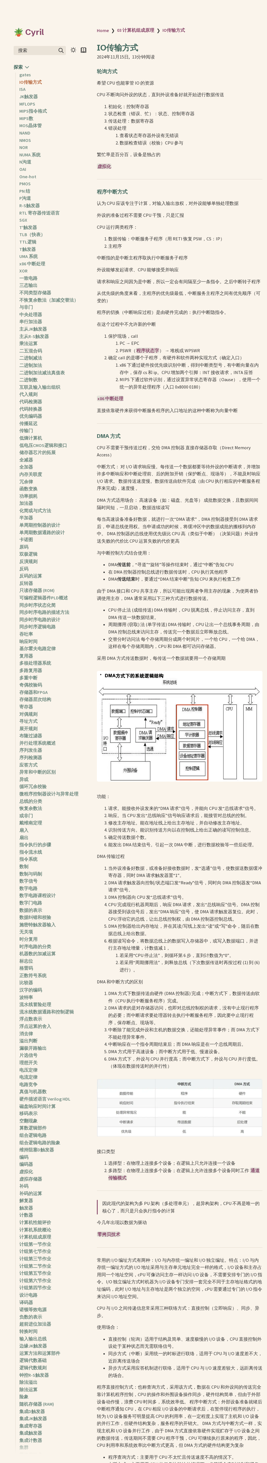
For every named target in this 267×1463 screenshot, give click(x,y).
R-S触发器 (29, 205)
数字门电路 (30, 903)
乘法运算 (28, 343)
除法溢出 (28, 1382)
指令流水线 (30, 852)
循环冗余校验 (33, 786)
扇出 (23, 837)
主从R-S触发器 (34, 336)
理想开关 (28, 1062)
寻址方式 (28, 721)
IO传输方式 (30, 82)
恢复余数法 (30, 808)
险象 (23, 1396)
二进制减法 (30, 358)
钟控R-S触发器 (34, 1375)
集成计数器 (30, 1440)
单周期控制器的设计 (39, 525)
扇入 (23, 830)
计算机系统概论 (35, 1230)
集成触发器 (30, 1433)
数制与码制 (30, 874)
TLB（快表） (32, 234)
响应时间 (28, 641)
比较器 (26, 982)
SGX (23, 220)
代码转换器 (30, 409)
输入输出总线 (33, 1339)
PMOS (25, 183)
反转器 (26, 583)
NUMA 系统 (30, 155)
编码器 (26, 1164)
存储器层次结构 (35, 699)
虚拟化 (26, 1171)
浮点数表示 (30, 1019)
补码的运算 (30, 1193)
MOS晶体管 (30, 125)
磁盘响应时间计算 (37, 1106)
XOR (23, 271)
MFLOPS (27, 104)
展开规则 (28, 728)
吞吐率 (26, 634)
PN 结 (24, 191)
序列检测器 (30, 757)
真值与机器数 (33, 1091)
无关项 (26, 932)
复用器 (26, 656)
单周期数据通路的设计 (42, 532)
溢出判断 (28, 1041)
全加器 (26, 467)
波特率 (26, 997)
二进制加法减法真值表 (42, 372)
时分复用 (28, 939)
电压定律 (28, 1070)
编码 (23, 1157)
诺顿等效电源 (33, 1309)
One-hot (27, 176)
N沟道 (25, 162)
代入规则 (28, 394)
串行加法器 (30, 321)
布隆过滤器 (30, 735)
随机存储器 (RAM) (36, 1404)
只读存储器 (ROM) (37, 590)
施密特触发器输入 (37, 924)
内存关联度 (30, 474)
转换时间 (28, 1331)
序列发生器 (30, 750)
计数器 (26, 1215)
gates (25, 74)
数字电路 (28, 888)
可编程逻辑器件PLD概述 (43, 598)
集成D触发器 (32, 1411)
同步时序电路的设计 (39, 619)
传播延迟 (28, 423)
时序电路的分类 (35, 946)
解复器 (26, 1200)
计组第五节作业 (35, 1273)
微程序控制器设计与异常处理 (48, 794)
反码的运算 (30, 576)
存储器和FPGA (33, 692)
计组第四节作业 (35, 1287)
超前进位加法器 (35, 1324)
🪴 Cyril (29, 32)
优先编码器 (30, 416)
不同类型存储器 (35, 292)
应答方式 (28, 765)
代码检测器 (30, 401)
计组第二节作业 (35, 1266)
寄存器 (26, 707)
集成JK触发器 (33, 1418)
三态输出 (28, 285)
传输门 (26, 430)
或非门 (26, 815)
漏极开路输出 (33, 1048)
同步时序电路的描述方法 (44, 612)
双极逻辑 (28, 554)
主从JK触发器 (33, 329)
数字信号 (28, 881)
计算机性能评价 (35, 1222)
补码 (23, 1186)
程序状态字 (147, 350)
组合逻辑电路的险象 (39, 1142)
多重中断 (28, 678)
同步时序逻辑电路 (37, 626)
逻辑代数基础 (33, 1360)
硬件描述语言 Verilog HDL (44, 1099)
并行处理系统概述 (37, 743)
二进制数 (28, 380)
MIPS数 (26, 118)
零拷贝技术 (108, 1234)
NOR (23, 147)
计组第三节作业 (35, 1259)
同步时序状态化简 (37, 605)
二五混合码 (30, 351)
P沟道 (25, 198)
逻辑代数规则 (33, 1367)
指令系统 (28, 859)
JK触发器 (28, 96)
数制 (23, 866)
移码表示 (28, 1113)
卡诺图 (26, 539)
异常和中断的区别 (37, 772)
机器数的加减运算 (37, 953)
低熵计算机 (30, 438)
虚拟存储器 (30, 1179)
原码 (23, 547)
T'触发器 (28, 227)
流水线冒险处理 (35, 1004)
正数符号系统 (33, 975)
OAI (22, 169)
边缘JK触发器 (33, 1346)
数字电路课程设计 (37, 895)
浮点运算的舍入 (35, 1026)
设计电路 (28, 1295)
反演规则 (28, 561)
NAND (24, 133)
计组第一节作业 (35, 1244)
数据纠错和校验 (35, 917)
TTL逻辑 (27, 242)
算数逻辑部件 (33, 1128)
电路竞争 (28, 1084)
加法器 (26, 503)
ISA (22, 89)
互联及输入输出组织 (39, 387)
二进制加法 (30, 365)
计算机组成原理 (35, 1237)
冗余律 (26, 481)
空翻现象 (28, 1121)
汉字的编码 (30, 990)
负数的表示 (30, 1317)
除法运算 (28, 1389)
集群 (23, 1447)
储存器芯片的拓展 (37, 452)
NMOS (25, 140)
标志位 (26, 961)
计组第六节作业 (35, 1280)
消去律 (26, 1033)
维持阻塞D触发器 (36, 1150)
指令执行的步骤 (35, 844)
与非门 (26, 307)
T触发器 (27, 249)
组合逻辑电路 (33, 1135)
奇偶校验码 (30, 685)
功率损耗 (28, 496)
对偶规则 (28, 714)
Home (103, 30)
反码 (23, 569)
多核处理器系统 (35, 663)
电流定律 (28, 1077)
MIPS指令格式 (33, 111)
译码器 (26, 1302)
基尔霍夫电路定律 (37, 648)
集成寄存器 (30, 1426)
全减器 (26, 460)
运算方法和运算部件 (39, 1353)
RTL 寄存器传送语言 (39, 213)
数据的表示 (30, 910)
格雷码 (26, 968)
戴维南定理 (30, 823)
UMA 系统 (28, 256)
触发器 (26, 1208)
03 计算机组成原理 (135, 30)
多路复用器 (30, 670)
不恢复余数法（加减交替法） (48, 300)
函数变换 (28, 489)
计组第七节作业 (35, 1251)
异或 (23, 779)
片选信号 (28, 1055)
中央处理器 (30, 314)
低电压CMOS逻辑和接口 (43, 445)
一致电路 (28, 278)
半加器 (26, 517)
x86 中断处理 (32, 263)
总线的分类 (30, 801)
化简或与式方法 (35, 510)
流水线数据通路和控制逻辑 (46, 1012)
